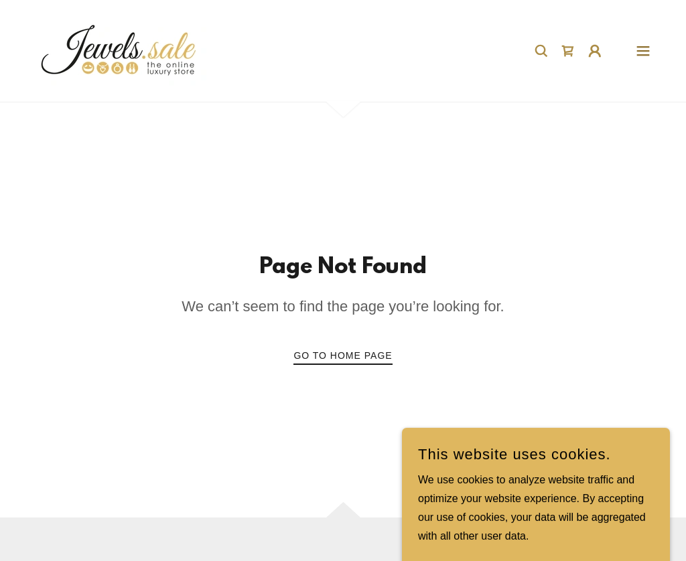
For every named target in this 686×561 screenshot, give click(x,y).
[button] (594, 50)
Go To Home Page (342, 355)
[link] (118, 50)
